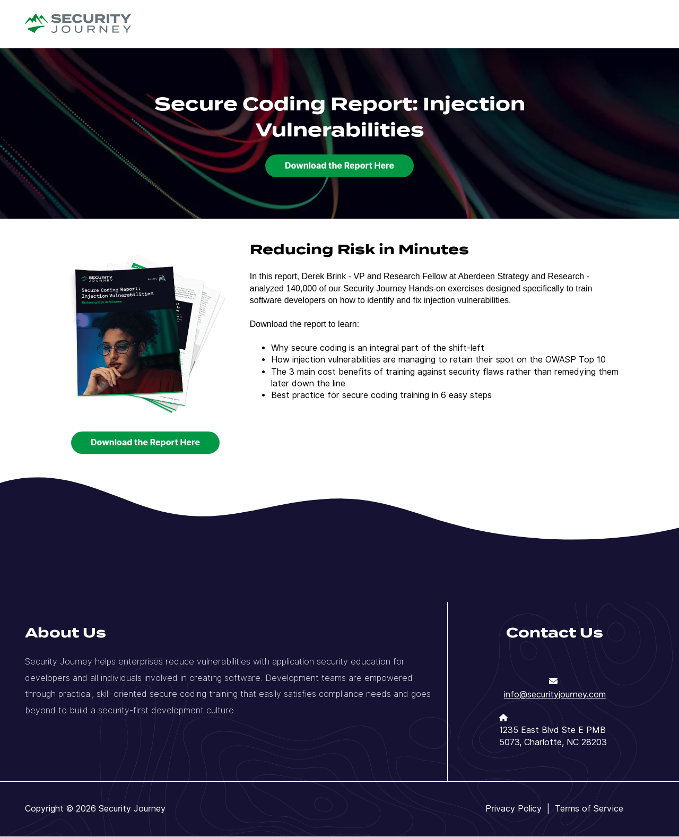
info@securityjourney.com (555, 694)
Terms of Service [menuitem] (589, 809)
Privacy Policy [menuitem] (513, 809)
